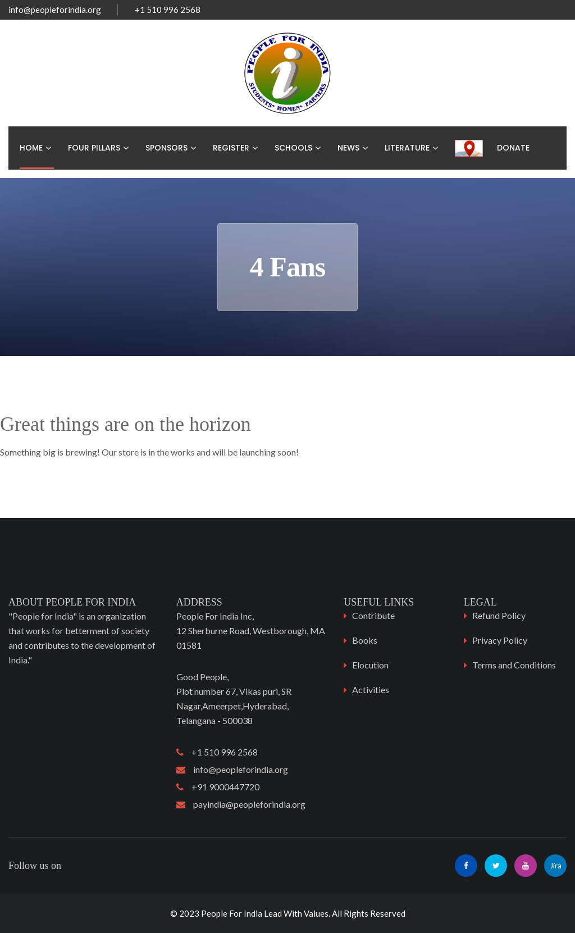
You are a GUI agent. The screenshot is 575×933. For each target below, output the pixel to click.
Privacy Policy (499, 640)
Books (364, 640)
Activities (370, 689)
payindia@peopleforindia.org (240, 804)
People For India (231, 913)
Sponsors (166, 147)
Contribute (373, 615)
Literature (407, 147)
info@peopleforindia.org (54, 9)
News (348, 147)
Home (31, 147)
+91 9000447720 (217, 786)
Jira (556, 865)
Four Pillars (94, 147)
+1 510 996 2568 (217, 752)
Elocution (370, 664)
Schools (293, 147)
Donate (513, 147)
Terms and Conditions (514, 664)
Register (231, 147)
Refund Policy (499, 615)
